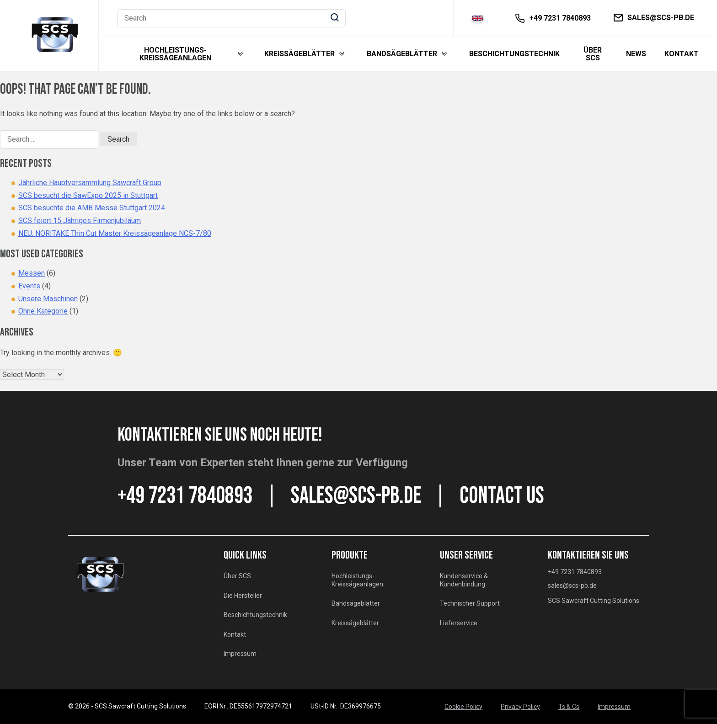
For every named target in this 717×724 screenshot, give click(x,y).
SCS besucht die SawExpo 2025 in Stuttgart (88, 195)
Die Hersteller (243, 595)
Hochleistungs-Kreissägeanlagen (175, 54)
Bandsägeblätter (402, 54)
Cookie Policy (463, 706)
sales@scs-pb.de (356, 496)
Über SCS (592, 54)
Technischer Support (470, 603)
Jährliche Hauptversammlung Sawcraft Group (89, 182)
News (636, 54)
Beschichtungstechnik (514, 54)
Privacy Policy (520, 706)
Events (29, 286)
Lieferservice (458, 623)
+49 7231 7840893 (185, 496)
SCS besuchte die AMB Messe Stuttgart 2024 (91, 207)
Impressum (240, 653)
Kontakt (681, 54)
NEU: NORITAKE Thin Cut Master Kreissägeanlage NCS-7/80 (114, 233)
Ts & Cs (568, 706)
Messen (31, 273)
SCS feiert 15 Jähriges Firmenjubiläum (79, 220)
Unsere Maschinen (48, 298)
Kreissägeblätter (299, 54)
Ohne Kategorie (43, 311)
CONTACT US (502, 496)
